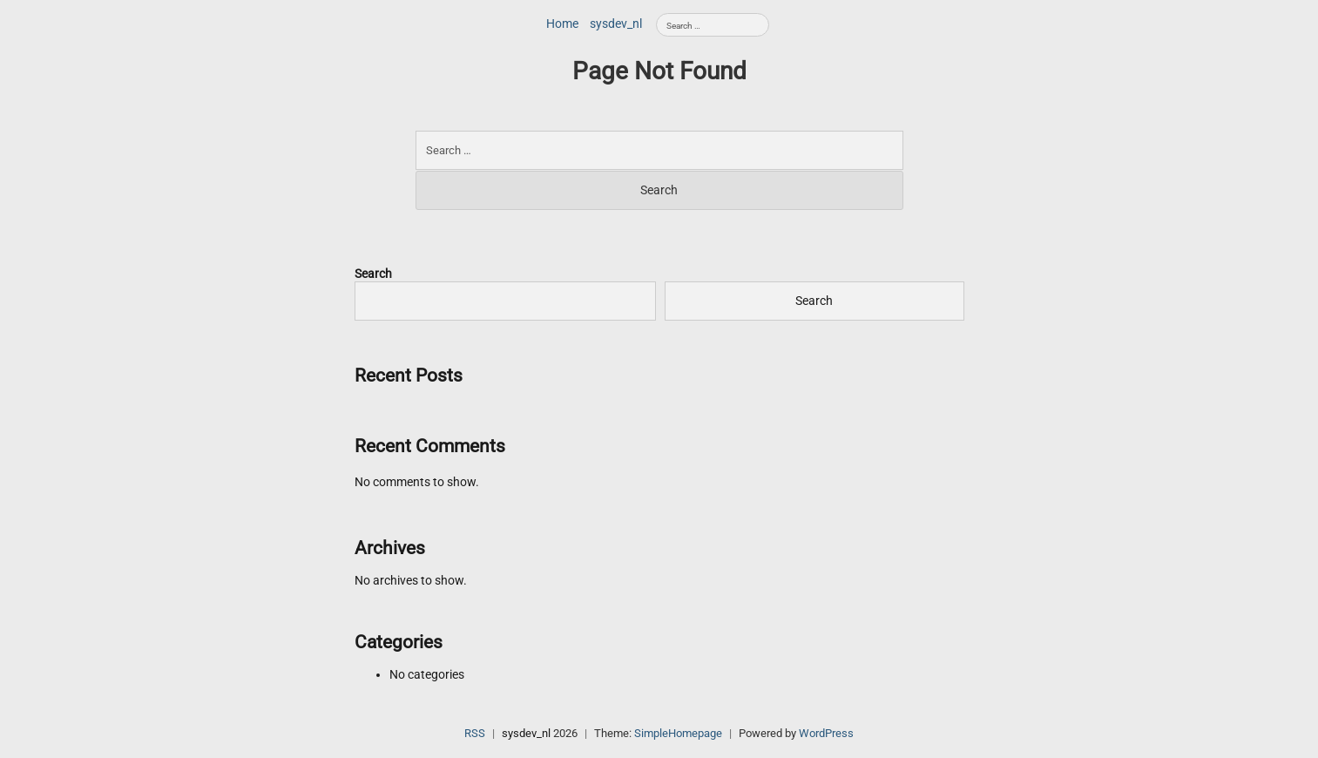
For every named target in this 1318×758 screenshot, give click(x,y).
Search (373, 274)
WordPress (826, 733)
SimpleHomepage (678, 733)
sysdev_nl (616, 23)
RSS (474, 733)
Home (562, 23)
